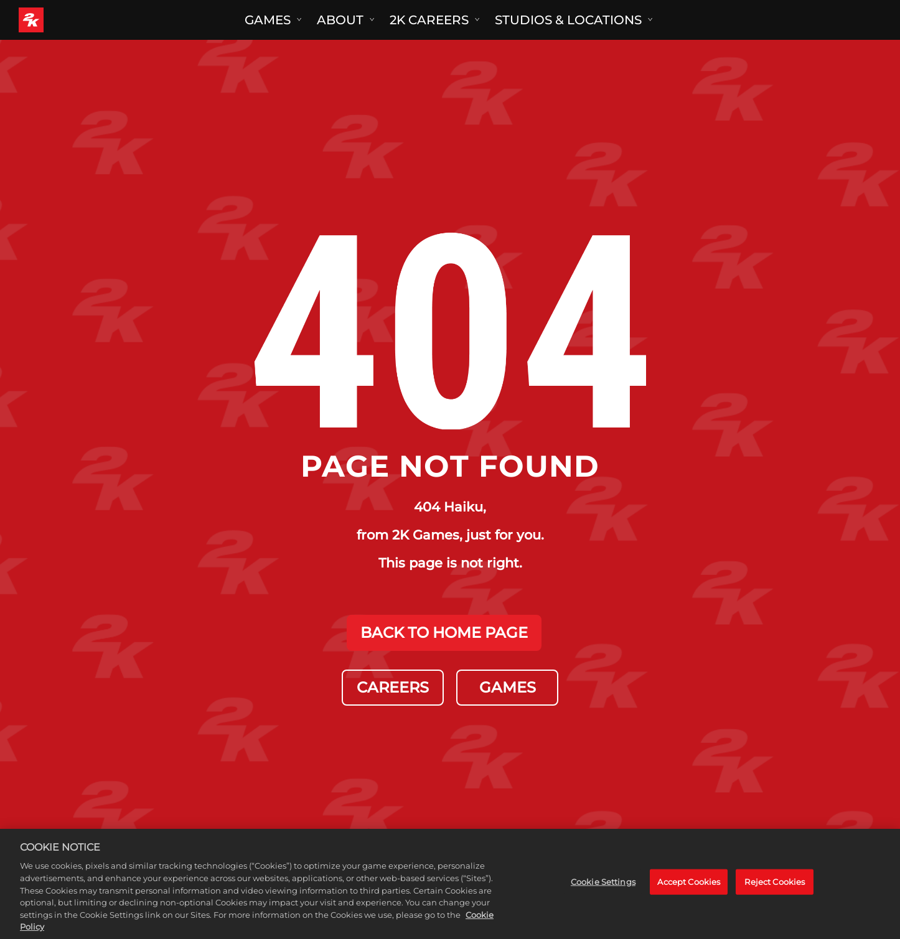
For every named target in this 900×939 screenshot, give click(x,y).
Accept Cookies (688, 895)
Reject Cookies (774, 895)
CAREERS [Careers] (393, 687)
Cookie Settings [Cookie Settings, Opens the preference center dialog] (603, 895)
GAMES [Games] (507, 687)
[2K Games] (54, 19)
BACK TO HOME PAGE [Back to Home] (444, 633)
